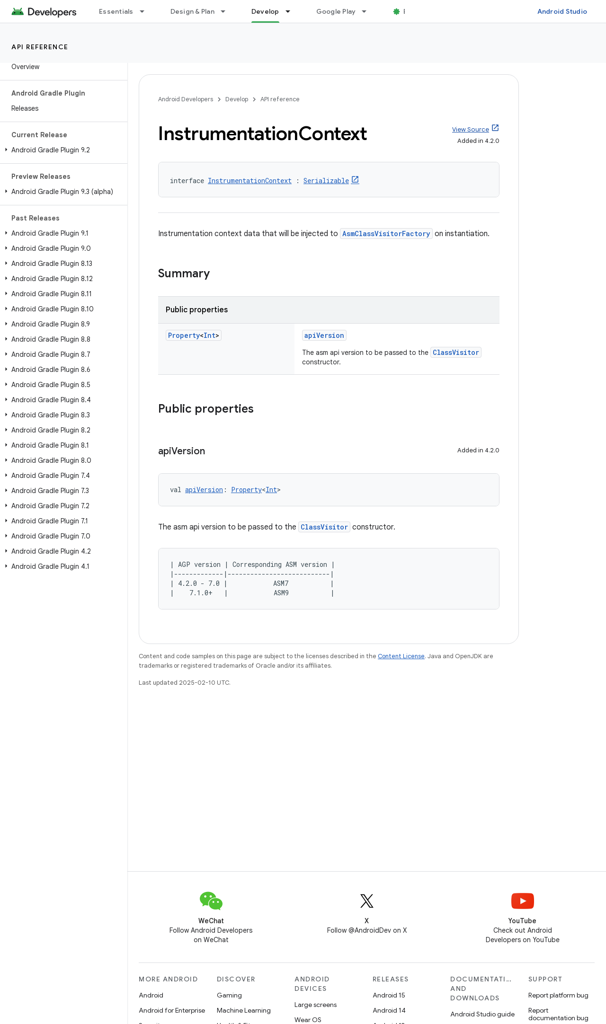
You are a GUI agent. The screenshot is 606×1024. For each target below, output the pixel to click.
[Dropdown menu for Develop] (292, 11)
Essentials (116, 11)
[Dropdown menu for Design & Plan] (227, 11)
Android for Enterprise (172, 1010)
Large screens (315, 1004)
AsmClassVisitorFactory (386, 233)
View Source (470, 129)
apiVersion (324, 335)
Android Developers (185, 99)
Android (151, 995)
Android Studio (562, 11)
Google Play (336, 11)
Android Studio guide (482, 1014)
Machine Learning (244, 1010)
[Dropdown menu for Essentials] (146, 11)
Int (209, 335)
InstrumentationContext (250, 180)
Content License (401, 656)
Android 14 (389, 1010)
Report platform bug (558, 995)
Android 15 (389, 995)
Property (184, 335)
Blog (410, 11)
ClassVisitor (456, 352)
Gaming (229, 995)
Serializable (326, 180)
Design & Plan (192, 11)
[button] (62, 150)
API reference (40, 47)
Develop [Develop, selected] (265, 11)
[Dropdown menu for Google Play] (368, 11)
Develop (236, 99)
